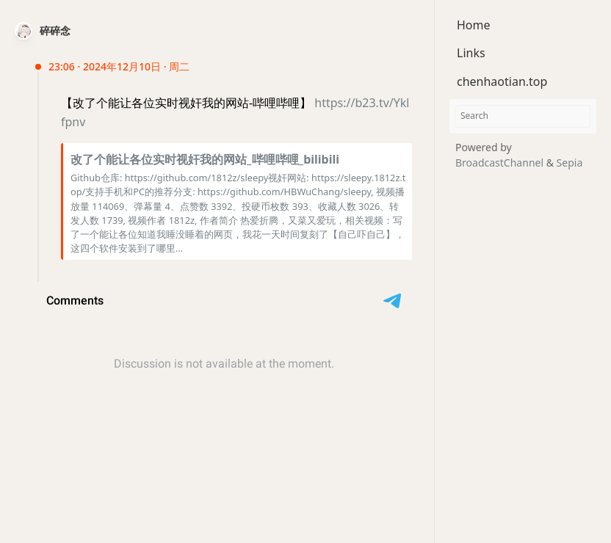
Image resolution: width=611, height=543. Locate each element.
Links (471, 53)
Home (474, 25)
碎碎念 (55, 30)
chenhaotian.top (502, 81)
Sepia (570, 163)
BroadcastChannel (500, 163)
